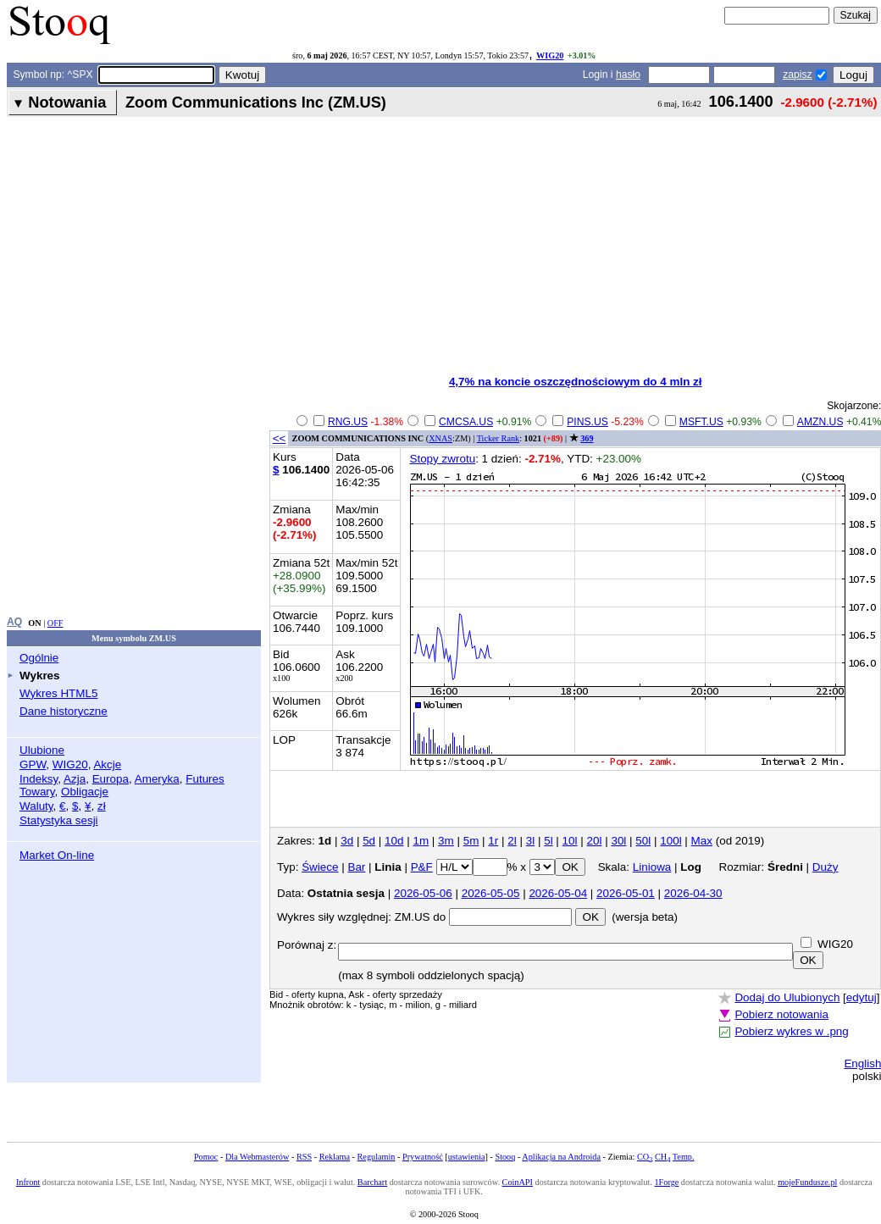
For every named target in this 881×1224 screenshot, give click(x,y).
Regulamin (376, 1156)
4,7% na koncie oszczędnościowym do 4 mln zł (575, 381)
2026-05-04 (558, 893)
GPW (32, 764)
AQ (14, 622)
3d (347, 840)
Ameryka (157, 779)
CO (644, 1156)
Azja (75, 779)
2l (511, 840)
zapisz (797, 74)
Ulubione (41, 750)
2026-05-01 (625, 893)
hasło (628, 74)
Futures (205, 779)
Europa (110, 779)
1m (421, 840)
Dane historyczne (63, 711)
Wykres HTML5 (58, 693)
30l (618, 840)
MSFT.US (701, 422)
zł (101, 806)
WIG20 (549, 55)
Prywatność (422, 1156)
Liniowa (652, 867)
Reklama (334, 1156)
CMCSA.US (466, 422)
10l (570, 840)
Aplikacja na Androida (561, 1156)
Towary (37, 791)
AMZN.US (820, 422)
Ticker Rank (498, 438)
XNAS (440, 438)
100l (670, 840)
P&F (422, 867)
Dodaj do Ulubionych (786, 997)
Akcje (107, 764)
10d (394, 840)
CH (662, 1156)
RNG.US (348, 422)
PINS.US (587, 422)
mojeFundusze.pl (807, 1182)
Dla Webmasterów (257, 1156)
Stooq (505, 1156)
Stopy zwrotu (442, 458)
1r (493, 840)
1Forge (667, 1182)
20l (594, 840)
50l (643, 840)
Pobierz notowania (781, 1014)
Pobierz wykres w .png (791, 1031)
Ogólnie (38, 657)
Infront (28, 1182)
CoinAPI (517, 1182)
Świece (320, 867)
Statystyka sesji (58, 820)
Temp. (684, 1156)
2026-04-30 (693, 893)
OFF (55, 623)
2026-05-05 (491, 893)
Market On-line (56, 855)
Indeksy (38, 779)
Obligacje (84, 791)
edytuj (861, 997)
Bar (356, 867)
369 (586, 438)
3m (446, 840)
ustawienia (466, 1156)
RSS (304, 1156)
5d (369, 840)
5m (471, 840)
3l (530, 840)
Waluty (36, 806)
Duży (825, 867)
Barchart (372, 1182)
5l (548, 840)
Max (701, 840)
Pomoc (206, 1156)
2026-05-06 (423, 893)
